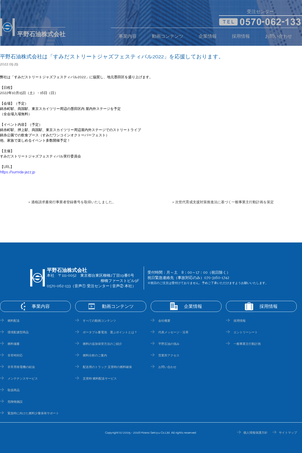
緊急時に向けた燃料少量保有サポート (33, 413)
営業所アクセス (168, 355)
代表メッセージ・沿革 (173, 332)
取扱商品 (14, 390)
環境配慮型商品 (18, 332)
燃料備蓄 (14, 344)
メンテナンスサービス (23, 378)
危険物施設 (15, 401)
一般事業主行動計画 (247, 344)
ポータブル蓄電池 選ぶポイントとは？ (110, 332)
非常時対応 (15, 355)
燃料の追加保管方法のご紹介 (102, 344)
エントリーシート (246, 332)
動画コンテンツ (167, 36)
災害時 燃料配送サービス (100, 378)
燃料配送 (14, 320)
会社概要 (164, 320)
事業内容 (128, 36)
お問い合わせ (278, 36)
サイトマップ (288, 432)
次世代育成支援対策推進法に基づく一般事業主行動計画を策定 (224, 202)
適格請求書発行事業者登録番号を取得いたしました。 (73, 202)
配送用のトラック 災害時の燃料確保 (107, 367)
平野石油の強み (168, 344)
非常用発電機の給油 (21, 367)
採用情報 (241, 36)
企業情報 (208, 36)
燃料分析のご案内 (95, 355)
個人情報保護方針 (255, 432)
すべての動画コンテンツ (99, 320)
